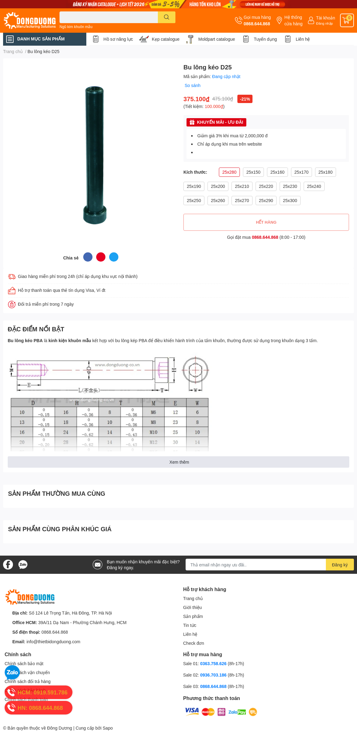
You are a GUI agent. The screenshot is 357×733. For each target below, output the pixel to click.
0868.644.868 (257, 23)
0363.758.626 (214, 663)
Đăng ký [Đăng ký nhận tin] (340, 564)
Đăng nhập (324, 23)
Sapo (108, 728)
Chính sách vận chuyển (27, 672)
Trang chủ (193, 598)
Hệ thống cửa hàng (293, 20)
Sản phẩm (193, 616)
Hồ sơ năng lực (118, 39)
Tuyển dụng (265, 39)
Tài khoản (325, 17)
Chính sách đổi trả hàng (28, 681)
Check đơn (193, 643)
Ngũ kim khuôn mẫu (76, 26)
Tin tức (189, 625)
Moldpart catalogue (216, 39)
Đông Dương (59, 728)
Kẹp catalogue (166, 39)
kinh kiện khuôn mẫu (69, 340)
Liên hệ (303, 39)
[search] (166, 17)
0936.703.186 (214, 674)
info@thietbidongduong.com (53, 641)
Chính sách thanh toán (26, 699)
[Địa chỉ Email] (270, 564)
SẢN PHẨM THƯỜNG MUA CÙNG (56, 493)
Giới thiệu (192, 607)
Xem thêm (179, 462)
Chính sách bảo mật (24, 663)
